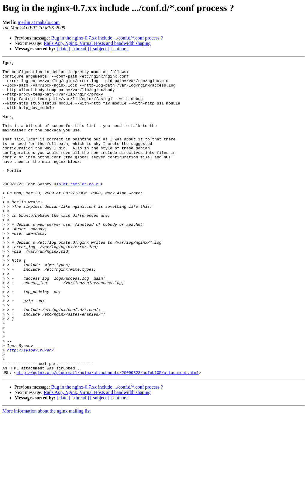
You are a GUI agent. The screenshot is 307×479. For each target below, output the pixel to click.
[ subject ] (99, 48)
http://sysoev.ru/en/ (30, 408)
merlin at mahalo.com (39, 22)
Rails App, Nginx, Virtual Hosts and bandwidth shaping (97, 43)
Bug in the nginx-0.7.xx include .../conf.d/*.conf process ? (107, 37)
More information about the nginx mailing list (46, 473)
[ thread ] (80, 48)
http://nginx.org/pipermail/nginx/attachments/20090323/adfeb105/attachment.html (107, 435)
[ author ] (120, 48)
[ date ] (63, 48)
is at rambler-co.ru (78, 209)
